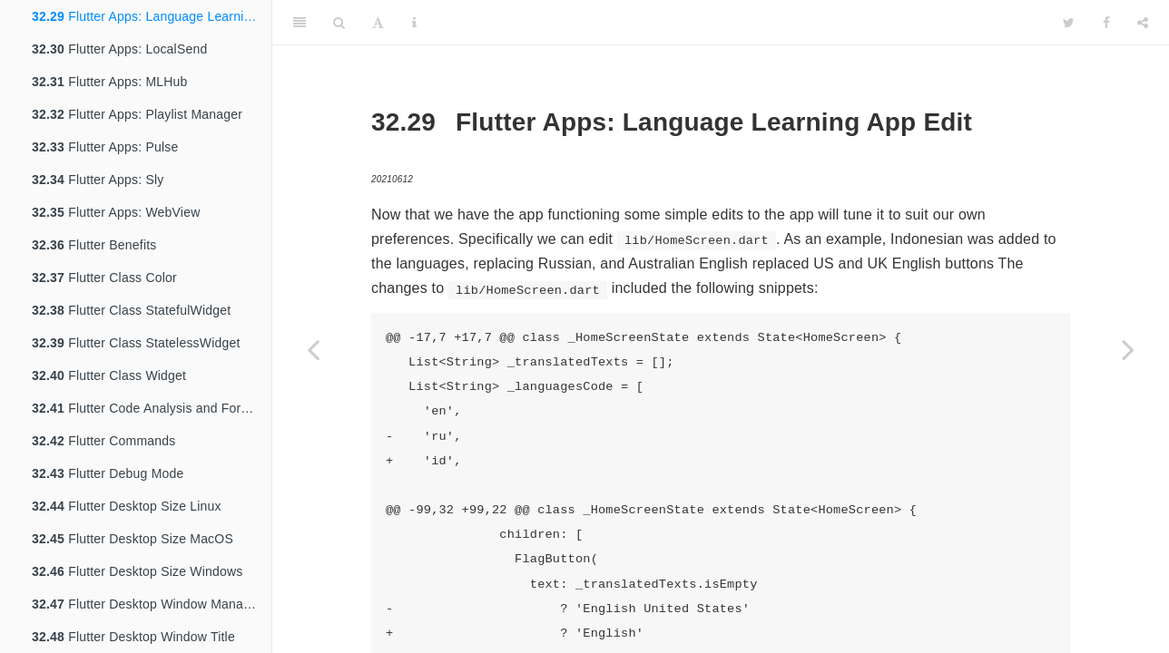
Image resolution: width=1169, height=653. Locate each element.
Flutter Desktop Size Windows (137, 571)
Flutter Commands (103, 441)
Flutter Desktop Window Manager (147, 604)
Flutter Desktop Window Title (133, 636)
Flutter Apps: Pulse (105, 147)
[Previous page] (313, 349)
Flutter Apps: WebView (116, 212)
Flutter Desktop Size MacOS (132, 538)
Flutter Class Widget (109, 375)
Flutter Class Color (104, 277)
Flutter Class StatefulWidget (131, 310)
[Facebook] (1106, 22)
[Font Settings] (378, 22)
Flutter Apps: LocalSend (119, 49)
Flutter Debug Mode (107, 473)
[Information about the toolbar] (414, 22)
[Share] (1143, 22)
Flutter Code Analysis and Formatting (151, 408)
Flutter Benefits (94, 245)
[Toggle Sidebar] (299, 22)
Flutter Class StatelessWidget (136, 343)
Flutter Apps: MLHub (110, 81)
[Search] (339, 22)
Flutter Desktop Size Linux (126, 506)
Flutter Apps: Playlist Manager (137, 114)
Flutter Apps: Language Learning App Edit (151, 16)
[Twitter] (1068, 22)
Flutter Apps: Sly (97, 179)
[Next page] (1128, 349)
